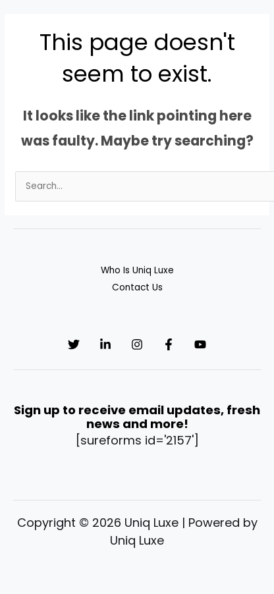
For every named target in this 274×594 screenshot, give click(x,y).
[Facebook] (169, 344)
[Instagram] (137, 344)
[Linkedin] (105, 344)
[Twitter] (74, 344)
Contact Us (137, 287)
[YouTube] (200, 344)
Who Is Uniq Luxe (137, 270)
